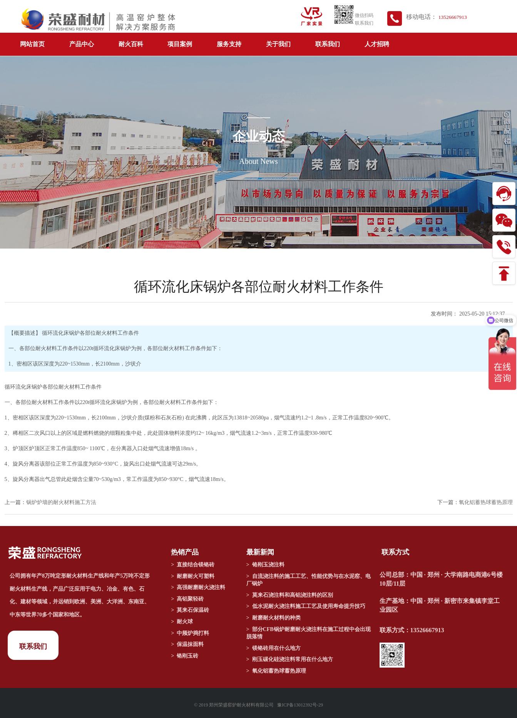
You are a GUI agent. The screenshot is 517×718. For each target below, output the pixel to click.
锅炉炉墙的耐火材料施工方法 (61, 502)
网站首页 (32, 44)
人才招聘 (377, 44)
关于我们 (278, 44)
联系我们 (327, 44)
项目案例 (179, 44)
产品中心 (81, 44)
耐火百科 (131, 44)
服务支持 (229, 44)
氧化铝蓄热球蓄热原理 (486, 502)
